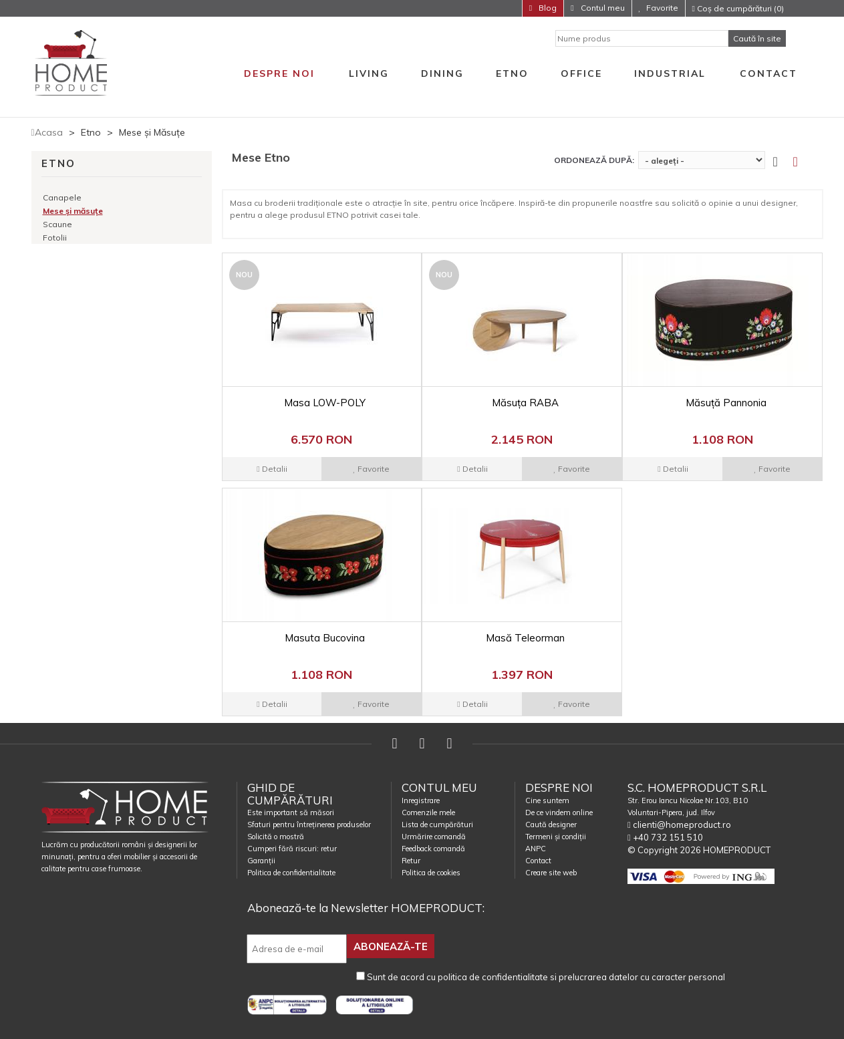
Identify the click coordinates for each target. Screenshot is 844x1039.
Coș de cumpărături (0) (738, 8)
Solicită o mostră (275, 836)
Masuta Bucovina (325, 637)
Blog (547, 8)
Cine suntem (547, 800)
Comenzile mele (428, 812)
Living (369, 73)
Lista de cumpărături (437, 824)
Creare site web (551, 872)
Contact (768, 73)
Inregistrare (421, 800)
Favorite (662, 8)
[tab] (803, 162)
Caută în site (757, 38)
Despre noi (279, 73)
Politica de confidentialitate (291, 872)
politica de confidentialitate (493, 975)
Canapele (62, 197)
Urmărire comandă (434, 836)
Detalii (272, 469)
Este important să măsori (290, 812)
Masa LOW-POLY (325, 402)
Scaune (57, 224)
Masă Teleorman (525, 637)
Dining (442, 73)
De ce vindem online (559, 812)
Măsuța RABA (525, 402)
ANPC (535, 848)
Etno (512, 73)
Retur (411, 860)
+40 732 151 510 (665, 837)
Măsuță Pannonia (726, 402)
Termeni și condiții (555, 836)
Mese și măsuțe (73, 211)
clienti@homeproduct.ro (679, 824)
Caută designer (551, 824)
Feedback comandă (433, 848)
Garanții (261, 860)
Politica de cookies (431, 872)
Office (581, 73)
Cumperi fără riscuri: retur (292, 848)
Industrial (670, 73)
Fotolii (55, 238)
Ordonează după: (594, 160)
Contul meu (602, 8)
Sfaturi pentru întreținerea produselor (309, 824)
